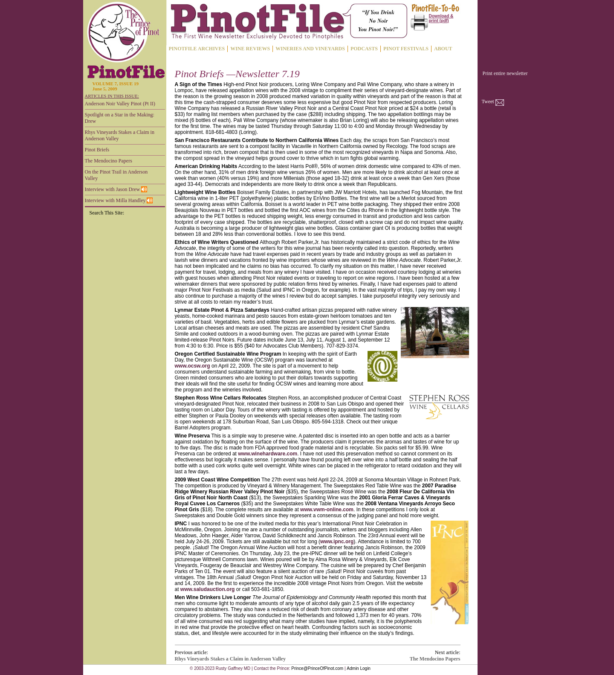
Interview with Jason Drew (116, 189)
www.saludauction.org (207, 589)
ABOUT (443, 49)
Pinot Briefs (97, 150)
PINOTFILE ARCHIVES (197, 49)
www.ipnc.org (336, 542)
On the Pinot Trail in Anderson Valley (116, 175)
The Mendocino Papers (108, 161)
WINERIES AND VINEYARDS (310, 49)
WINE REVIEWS (250, 49)
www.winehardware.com (267, 454)
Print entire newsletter (505, 73)
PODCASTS (364, 49)
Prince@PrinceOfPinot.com (317, 668)
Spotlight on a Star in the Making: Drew (119, 118)
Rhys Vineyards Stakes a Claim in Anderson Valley (119, 135)
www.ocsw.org (192, 366)
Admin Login (359, 668)
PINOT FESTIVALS (406, 49)
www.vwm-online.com (326, 510)
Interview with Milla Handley (119, 200)
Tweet (488, 101)
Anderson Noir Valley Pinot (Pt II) (120, 104)
